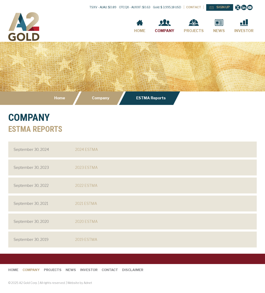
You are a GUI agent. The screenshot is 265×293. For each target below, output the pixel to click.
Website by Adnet (79, 283)
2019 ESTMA (86, 239)
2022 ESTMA (86, 185)
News (219, 26)
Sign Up (220, 7)
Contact (193, 7)
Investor (244, 26)
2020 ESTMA (86, 221)
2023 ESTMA (86, 167)
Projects (194, 26)
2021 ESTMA (86, 203)
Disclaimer (132, 270)
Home (139, 26)
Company (164, 26)
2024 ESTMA (86, 149)
